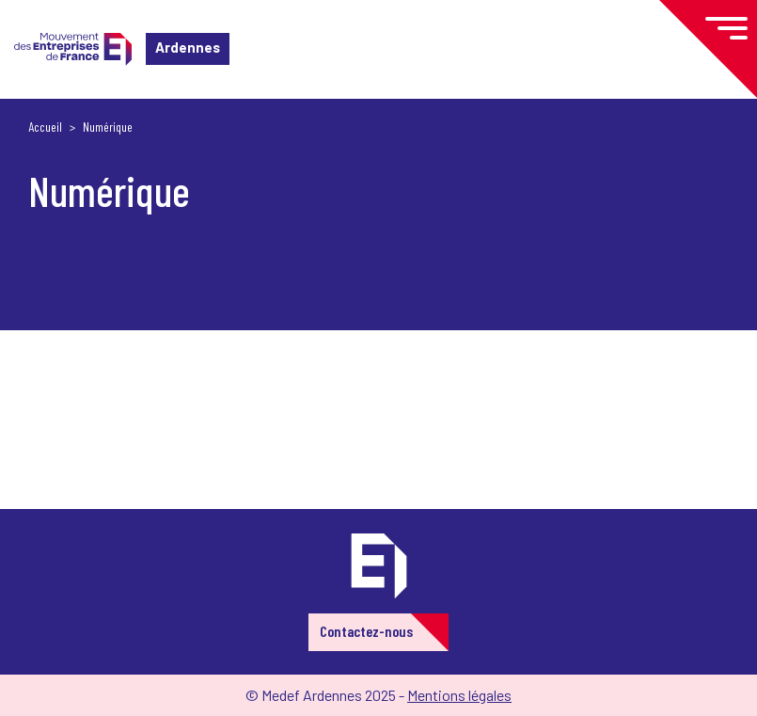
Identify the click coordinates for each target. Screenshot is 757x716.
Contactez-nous (366, 631)
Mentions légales (459, 695)
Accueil (45, 127)
